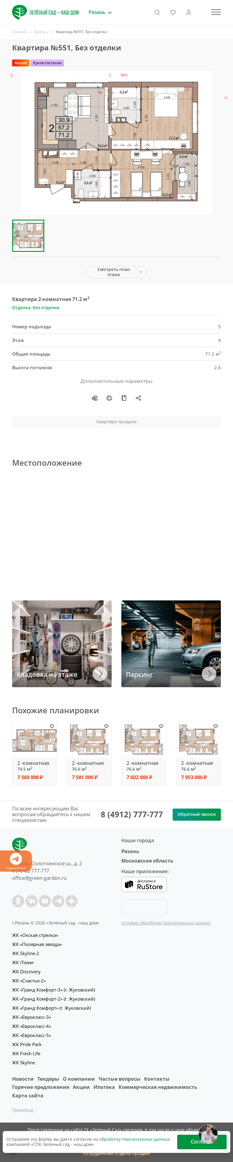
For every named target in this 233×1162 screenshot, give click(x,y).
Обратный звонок (196, 814)
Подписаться (15, 861)
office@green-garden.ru (39, 878)
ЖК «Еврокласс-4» (31, 1026)
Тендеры (48, 1079)
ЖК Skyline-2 (25, 953)
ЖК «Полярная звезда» (37, 944)
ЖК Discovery (26, 971)
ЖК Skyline (23, 1062)
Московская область (147, 860)
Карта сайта (27, 1095)
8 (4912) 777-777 (132, 814)
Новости (23, 1079)
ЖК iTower (23, 962)
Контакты (157, 1079)
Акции (81, 1087)
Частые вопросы (119, 1079)
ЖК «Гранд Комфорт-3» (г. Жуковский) (53, 990)
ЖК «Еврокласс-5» (31, 1035)
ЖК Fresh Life (26, 1053)
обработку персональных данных (135, 1139)
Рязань (130, 851)
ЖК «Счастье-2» (29, 981)
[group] (116, 143)
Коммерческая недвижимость (158, 1087)
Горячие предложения (40, 1087)
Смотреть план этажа (113, 271)
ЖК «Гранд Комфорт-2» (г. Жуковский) (53, 999)
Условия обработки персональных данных (166, 923)
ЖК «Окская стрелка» (35, 935)
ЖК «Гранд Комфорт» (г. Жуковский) (51, 1008)
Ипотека (104, 1087)
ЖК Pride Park (27, 1044)
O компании (79, 1079)
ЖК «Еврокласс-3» (31, 1017)
